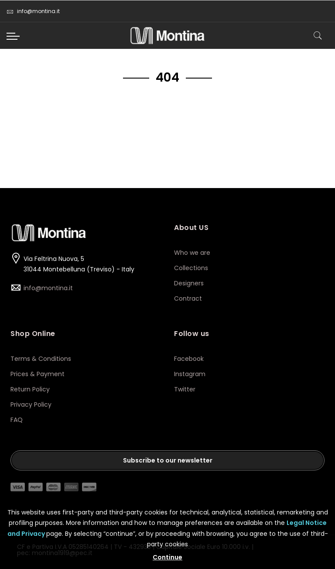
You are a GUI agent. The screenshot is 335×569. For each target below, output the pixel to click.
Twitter (184, 389)
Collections (191, 268)
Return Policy (30, 389)
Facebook (189, 358)
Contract (188, 298)
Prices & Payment (37, 374)
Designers (189, 283)
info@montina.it (33, 11)
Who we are (192, 252)
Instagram (190, 374)
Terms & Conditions (40, 358)
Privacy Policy (30, 404)
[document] (167, 531)
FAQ (16, 419)
